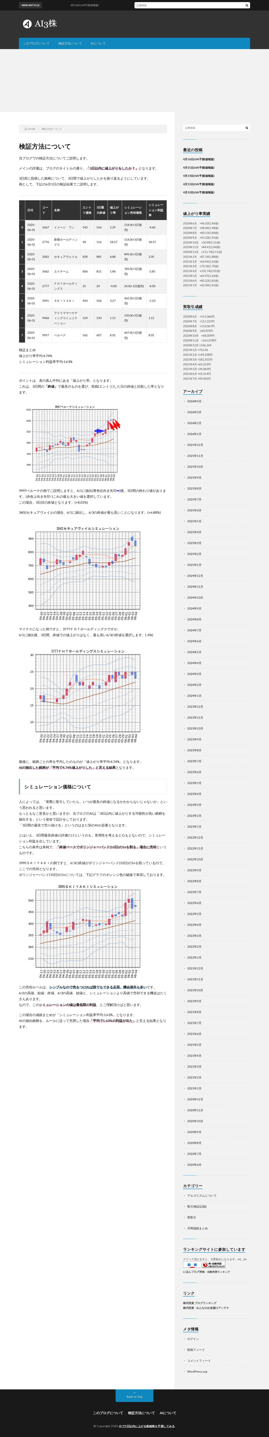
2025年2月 (194, 554)
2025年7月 (194, 499)
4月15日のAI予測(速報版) (198, 167)
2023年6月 (194, 772)
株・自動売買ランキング (216, 1271)
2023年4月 (194, 794)
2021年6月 (194, 1034)
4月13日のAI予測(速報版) (198, 184)
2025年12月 (195, 445)
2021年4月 (194, 1055)
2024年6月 (194, 641)
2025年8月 (194, 488)
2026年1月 (194, 434)
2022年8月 (194, 881)
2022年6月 (194, 903)
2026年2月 (194, 423)
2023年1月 (194, 826)
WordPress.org (197, 1371)
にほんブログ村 (192, 1271)
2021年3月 (194, 1066)
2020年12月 (195, 1099)
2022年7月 (194, 892)
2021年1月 (194, 1088)
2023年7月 (194, 761)
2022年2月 (194, 946)
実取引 (191, 1217)
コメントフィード (199, 1360)
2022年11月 (195, 848)
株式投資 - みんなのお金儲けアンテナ (206, 1307)
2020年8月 (194, 1143)
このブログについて (36, 43)
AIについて (98, 43)
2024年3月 (194, 674)
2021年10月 (195, 990)
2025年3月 (194, 543)
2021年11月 (195, 979)
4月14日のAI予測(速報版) (198, 175)
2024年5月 (194, 652)
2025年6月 (194, 510)
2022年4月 (194, 924)
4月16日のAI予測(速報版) (198, 159)
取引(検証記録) (197, 1206)
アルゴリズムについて (202, 1195)
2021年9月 (194, 1001)
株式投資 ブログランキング (199, 1303)
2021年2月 (194, 1077)
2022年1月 (194, 957)
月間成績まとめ (197, 1228)
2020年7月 (194, 1154)
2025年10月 (195, 466)
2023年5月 (194, 783)
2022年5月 (194, 914)
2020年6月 (194, 1164)
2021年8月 (194, 1012)
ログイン (193, 1339)
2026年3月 (194, 412)
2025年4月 (194, 532)
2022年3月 (194, 935)
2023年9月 (194, 739)
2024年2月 (194, 685)
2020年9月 (194, 1132)
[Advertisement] (134, 80)
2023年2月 (194, 815)
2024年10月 (195, 597)
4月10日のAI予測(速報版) (198, 192)
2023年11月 (195, 717)
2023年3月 (194, 804)
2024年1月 (194, 695)
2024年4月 (194, 663)
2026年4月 (194, 401)
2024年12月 (195, 575)
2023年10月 (195, 728)
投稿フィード (196, 1349)
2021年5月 (194, 1044)
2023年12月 (195, 706)
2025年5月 (194, 521)
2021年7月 (194, 1023)
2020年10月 (195, 1121)
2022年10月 (195, 859)
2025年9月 (194, 477)
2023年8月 (194, 750)
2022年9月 (194, 870)
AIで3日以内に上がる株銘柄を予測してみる (147, 1426)
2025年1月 (194, 565)
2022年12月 (195, 837)
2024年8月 (194, 619)
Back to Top (134, 1396)
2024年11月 (195, 586)
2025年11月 (195, 455)
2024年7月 (194, 630)
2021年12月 (195, 968)
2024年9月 (194, 608)
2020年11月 (195, 1110)
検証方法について (70, 43)
